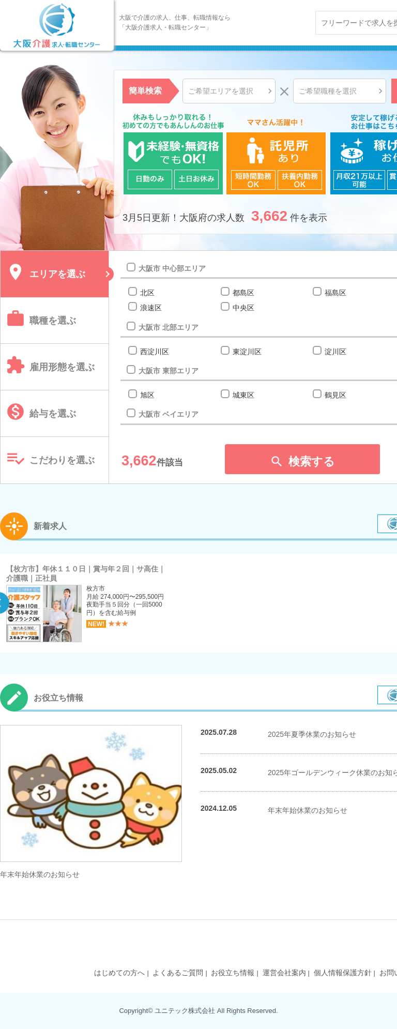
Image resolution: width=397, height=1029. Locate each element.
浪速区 (151, 308)
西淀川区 (154, 351)
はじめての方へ (119, 973)
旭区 (147, 395)
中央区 (243, 308)
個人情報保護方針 (343, 973)
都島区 (243, 293)
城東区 (243, 395)
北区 (147, 293)
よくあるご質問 (177, 973)
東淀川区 (247, 351)
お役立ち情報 (232, 973)
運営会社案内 (284, 973)
